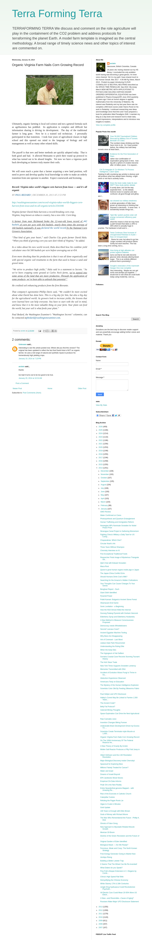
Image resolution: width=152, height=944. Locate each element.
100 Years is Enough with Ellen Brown (115, 811)
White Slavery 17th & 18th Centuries (114, 884)
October (104, 478)
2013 (101, 907)
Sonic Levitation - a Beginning (112, 606)
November (105, 474)
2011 (101, 914)
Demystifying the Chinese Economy (114, 880)
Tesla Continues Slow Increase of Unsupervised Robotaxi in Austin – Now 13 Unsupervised (123, 235)
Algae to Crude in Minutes (110, 804)
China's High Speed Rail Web (111, 877)
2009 (101, 921)
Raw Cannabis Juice (108, 719)
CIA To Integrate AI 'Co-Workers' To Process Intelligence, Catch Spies (116, 171)
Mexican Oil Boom (107, 832)
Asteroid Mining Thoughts (110, 710)
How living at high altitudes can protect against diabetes (122, 251)
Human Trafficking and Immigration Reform (117, 522)
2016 (101, 461)
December (105, 471)
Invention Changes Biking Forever (113, 722)
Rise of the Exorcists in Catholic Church (115, 794)
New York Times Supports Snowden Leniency (118, 666)
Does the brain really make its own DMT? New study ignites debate (123, 184)
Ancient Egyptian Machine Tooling (113, 633)
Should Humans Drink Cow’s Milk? (113, 577)
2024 (101, 433)
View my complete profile (106, 125)
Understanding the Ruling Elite (112, 646)
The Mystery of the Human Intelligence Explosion (119, 685)
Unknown (23, 344)
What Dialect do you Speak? (111, 868)
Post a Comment (22, 383)
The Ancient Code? (107, 703)
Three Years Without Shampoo (112, 547)
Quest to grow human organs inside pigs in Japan (119, 570)
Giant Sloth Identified (108, 593)
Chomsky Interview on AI (110, 550)
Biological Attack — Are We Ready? (114, 845)
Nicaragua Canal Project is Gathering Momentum (119, 531)
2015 (101, 464)
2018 (101, 454)
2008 (101, 924)
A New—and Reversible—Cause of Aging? (117, 898)
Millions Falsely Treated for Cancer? (114, 768)
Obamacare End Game (109, 603)
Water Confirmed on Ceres (110, 515)
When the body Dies (108, 650)
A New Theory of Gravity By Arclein (114, 746)
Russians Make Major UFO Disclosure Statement (119, 902)
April (103, 498)
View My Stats (101, 405)
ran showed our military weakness (123, 201)
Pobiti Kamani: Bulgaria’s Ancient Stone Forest (118, 600)
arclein (21, 367)
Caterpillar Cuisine (107, 797)
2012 (101, 910)
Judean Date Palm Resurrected (112, 643)
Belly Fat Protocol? (107, 707)
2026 (101, 427)
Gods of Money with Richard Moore (114, 814)
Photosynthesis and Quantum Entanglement (117, 519)
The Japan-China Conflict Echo (112, 573)
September (105, 481)
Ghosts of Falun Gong (108, 823)
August (104, 485)
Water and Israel (106, 771)
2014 (101, 468)
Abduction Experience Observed (113, 678)
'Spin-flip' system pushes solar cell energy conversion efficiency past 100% (123, 217)
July (102, 488)
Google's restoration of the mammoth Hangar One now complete (124, 267)
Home (50, 388)
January (104, 509)
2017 (101, 458)
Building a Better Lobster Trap (112, 861)
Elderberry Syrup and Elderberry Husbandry (117, 617)
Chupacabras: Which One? (110, 540)
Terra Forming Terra (57, 13)
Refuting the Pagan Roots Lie (111, 801)
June (103, 492)
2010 (101, 917)
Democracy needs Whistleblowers (113, 626)
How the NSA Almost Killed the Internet (115, 610)
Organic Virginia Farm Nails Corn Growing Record (119, 737)
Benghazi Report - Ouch (109, 589)
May (102, 495)
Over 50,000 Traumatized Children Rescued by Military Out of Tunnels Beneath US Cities (123, 138)
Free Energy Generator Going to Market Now (117, 854)
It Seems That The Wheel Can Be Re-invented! (118, 864)
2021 (101, 444)
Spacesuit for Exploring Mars (111, 764)
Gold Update (105, 807)
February (104, 505)
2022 (101, 440)
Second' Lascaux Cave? (109, 629)
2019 (101, 451)
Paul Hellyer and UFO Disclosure (113, 694)
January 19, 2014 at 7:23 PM (30, 359)
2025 (101, 430)
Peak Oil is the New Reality (111, 785)
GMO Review (105, 512)
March (103, 502)
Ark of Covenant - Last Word (111, 640)
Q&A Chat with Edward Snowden (113, 563)
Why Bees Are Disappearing (111, 636)
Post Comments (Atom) (32, 393)
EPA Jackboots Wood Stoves (111, 778)
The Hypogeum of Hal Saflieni (112, 653)
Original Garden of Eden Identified (113, 841)
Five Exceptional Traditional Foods (113, 554)
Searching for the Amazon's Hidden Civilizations (119, 580)
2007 (101, 927)
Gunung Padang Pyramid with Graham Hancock (119, 613)
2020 (101, 447)
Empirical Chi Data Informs (110, 781)
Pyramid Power (106, 596)
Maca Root (104, 566)
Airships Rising (106, 857)
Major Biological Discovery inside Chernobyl (117, 761)
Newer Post (17, 388)
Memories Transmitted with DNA (113, 669)
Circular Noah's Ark (107, 544)
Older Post (82, 388)
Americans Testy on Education (112, 682)
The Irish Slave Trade (108, 662)
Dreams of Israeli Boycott (110, 774)
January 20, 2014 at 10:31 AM (30, 378)
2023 (101, 437)
